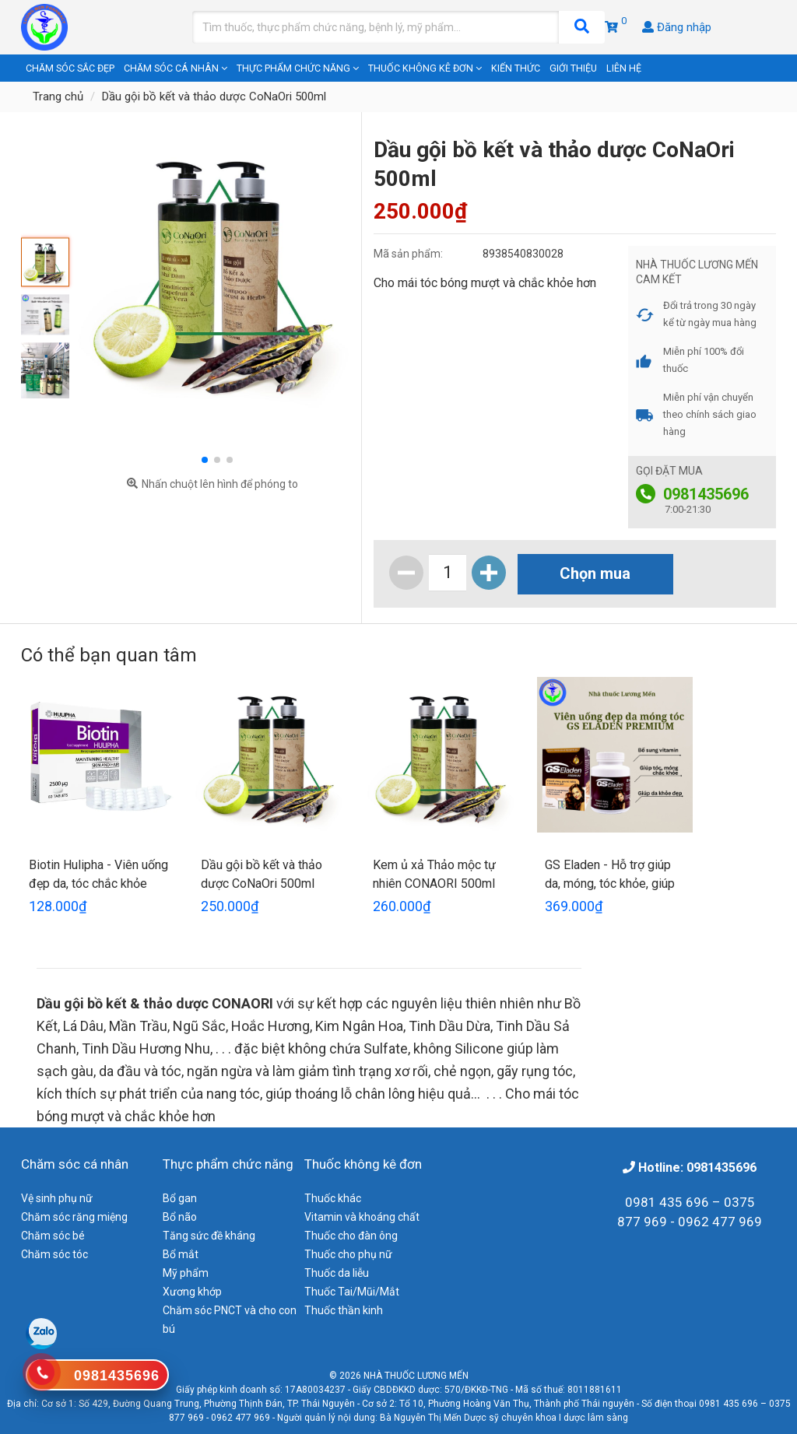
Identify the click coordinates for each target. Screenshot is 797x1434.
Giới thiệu (573, 68)
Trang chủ (58, 96)
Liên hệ (623, 68)
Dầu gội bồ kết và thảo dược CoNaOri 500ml (214, 96)
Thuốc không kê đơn (425, 68)
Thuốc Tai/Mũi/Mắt (351, 1291)
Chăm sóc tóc (54, 1254)
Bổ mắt (180, 1254)
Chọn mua (595, 573)
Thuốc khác (332, 1198)
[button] (205, 460)
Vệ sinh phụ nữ (57, 1198)
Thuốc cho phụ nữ (348, 1254)
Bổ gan (180, 1198)
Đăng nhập (676, 27)
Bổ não (180, 1217)
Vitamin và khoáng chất (362, 1217)
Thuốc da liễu (336, 1273)
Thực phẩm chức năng (298, 68)
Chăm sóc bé (53, 1235)
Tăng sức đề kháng (209, 1235)
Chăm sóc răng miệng (74, 1217)
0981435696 (706, 494)
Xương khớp (192, 1291)
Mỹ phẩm (186, 1273)
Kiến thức (515, 68)
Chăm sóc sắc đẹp (70, 68)
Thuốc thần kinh (343, 1310)
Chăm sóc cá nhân (175, 68)
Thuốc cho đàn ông (351, 1235)
